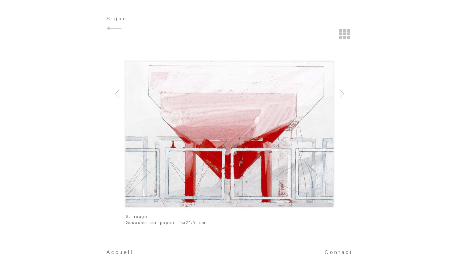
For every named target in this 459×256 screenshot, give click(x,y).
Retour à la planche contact (345, 35)
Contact (338, 252)
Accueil (120, 252)
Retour (115, 28)
